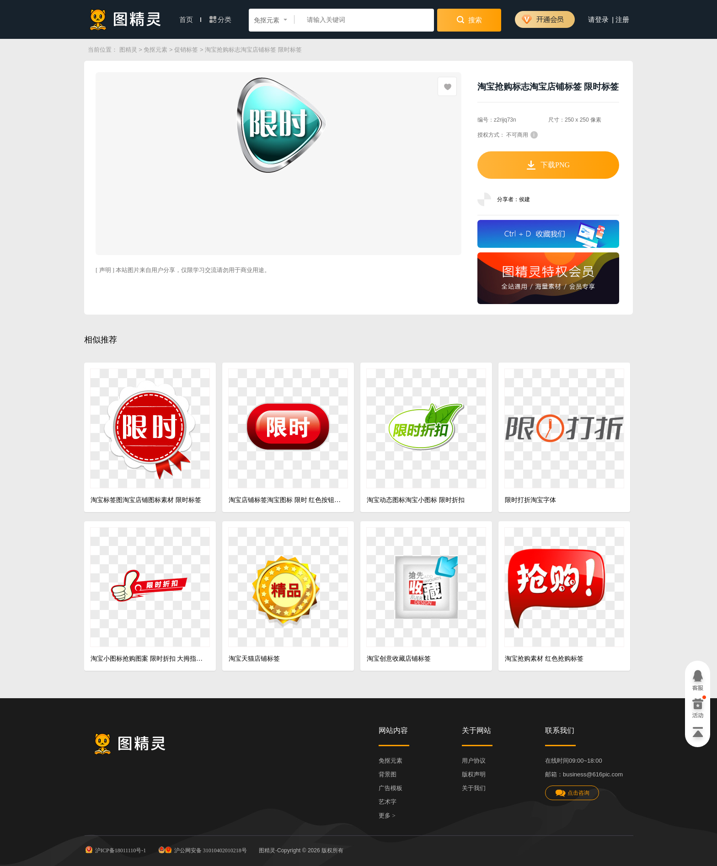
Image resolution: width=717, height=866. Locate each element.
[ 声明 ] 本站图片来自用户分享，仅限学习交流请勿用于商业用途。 (183, 270)
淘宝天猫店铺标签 (254, 658)
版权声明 (474, 774)
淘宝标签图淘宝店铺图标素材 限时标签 (146, 500)
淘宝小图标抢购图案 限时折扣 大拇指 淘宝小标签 (147, 658)
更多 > (387, 815)
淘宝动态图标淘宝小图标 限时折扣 (416, 500)
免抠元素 (155, 49)
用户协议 (474, 760)
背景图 (387, 774)
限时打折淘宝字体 (530, 500)
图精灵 (128, 49)
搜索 (469, 19)
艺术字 (387, 801)
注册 (622, 19)
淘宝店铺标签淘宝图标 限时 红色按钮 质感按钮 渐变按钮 (285, 500)
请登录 (598, 19)
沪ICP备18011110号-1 (115, 849)
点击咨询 (572, 793)
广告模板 (390, 788)
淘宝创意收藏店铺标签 (399, 658)
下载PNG (548, 165)
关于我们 (474, 788)
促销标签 (186, 49)
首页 (190, 19)
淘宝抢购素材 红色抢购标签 (544, 658)
